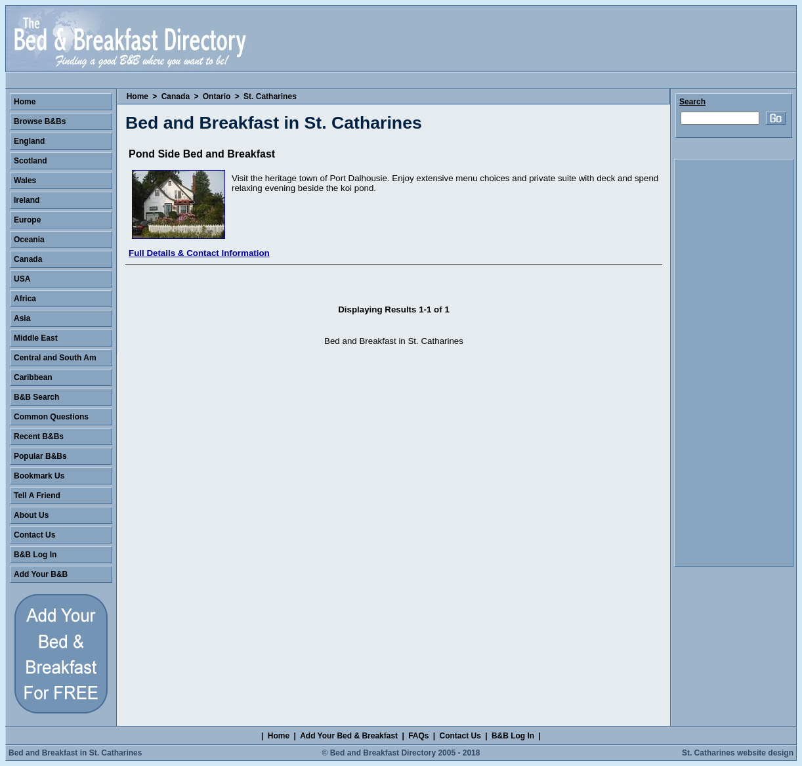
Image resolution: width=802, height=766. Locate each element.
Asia (22, 318)
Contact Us (34, 535)
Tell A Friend (37, 495)
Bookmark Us (39, 475)
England (29, 141)
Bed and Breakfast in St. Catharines (75, 752)
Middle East (36, 338)
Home (137, 96)
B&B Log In (35, 554)
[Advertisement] (733, 363)
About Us (31, 515)
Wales (25, 180)
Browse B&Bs (40, 121)
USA (22, 279)
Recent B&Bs (39, 436)
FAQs (418, 735)
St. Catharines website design (737, 752)
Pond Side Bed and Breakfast (202, 154)
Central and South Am (55, 357)
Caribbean (33, 377)
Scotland (30, 160)
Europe (27, 219)
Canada (175, 96)
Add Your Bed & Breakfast (349, 735)
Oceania (29, 239)
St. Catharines (270, 96)
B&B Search (36, 397)
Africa (25, 298)
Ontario (217, 96)
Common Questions (51, 416)
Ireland (26, 200)
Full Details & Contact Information (199, 253)
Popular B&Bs (40, 456)
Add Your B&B (41, 574)
